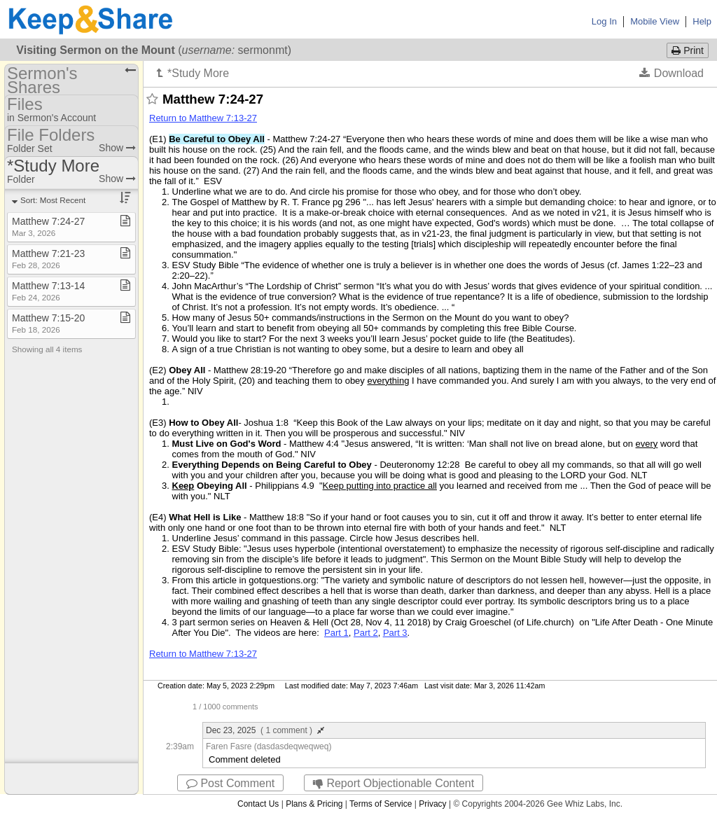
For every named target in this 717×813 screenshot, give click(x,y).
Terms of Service (380, 804)
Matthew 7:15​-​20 (48, 323)
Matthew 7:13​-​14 (48, 291)
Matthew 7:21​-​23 (48, 259)
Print (687, 50)
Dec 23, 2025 (265, 730)
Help (701, 21)
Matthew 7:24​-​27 (48, 226)
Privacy (432, 804)
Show (117, 147)
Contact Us (258, 804)
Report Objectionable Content (393, 783)
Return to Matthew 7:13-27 (203, 118)
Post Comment (230, 783)
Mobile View (654, 21)
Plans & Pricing (314, 804)
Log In (604, 21)
